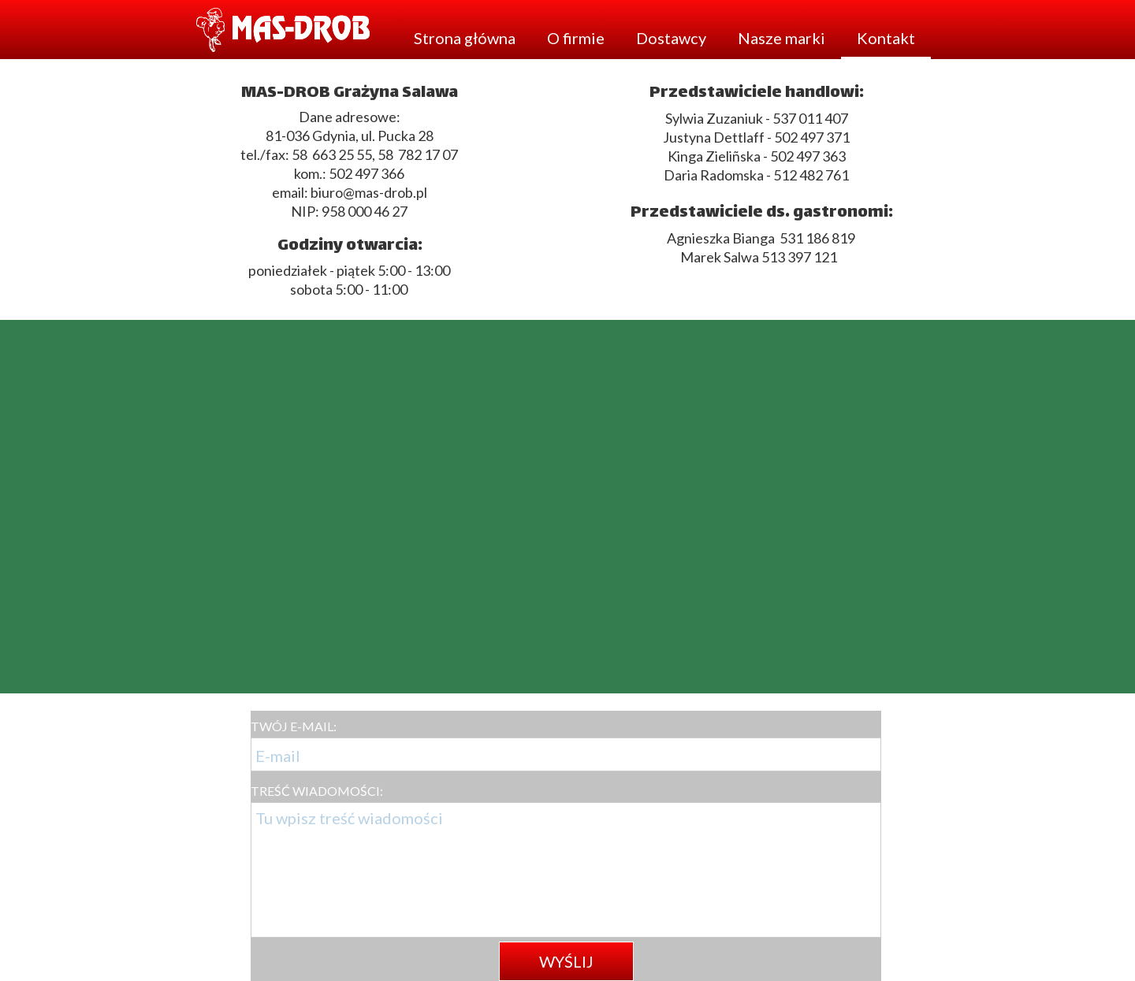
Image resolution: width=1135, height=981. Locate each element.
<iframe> (567, 506)
